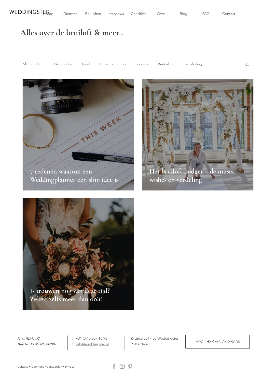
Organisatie (63, 64)
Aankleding (193, 64)
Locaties (142, 64)
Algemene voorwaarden (47, 366)
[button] (247, 64)
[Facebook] (114, 366)
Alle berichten (33, 64)
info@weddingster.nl (92, 344)
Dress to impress (113, 64)
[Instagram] (122, 366)
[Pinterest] (130, 366)
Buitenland (166, 64)
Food (86, 64)
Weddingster (167, 338)
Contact (22, 366)
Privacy (69, 366)
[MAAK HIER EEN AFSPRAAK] (217, 341)
